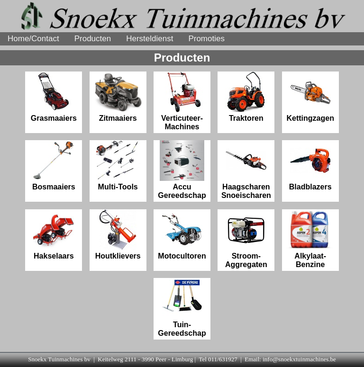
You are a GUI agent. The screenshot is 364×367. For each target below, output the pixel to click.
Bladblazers (310, 165)
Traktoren (246, 97)
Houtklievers (118, 234)
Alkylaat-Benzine (310, 239)
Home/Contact (33, 38)
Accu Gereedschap (182, 169)
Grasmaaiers (53, 97)
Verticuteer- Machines (182, 101)
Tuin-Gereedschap (182, 307)
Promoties (206, 38)
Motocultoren (182, 234)
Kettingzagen (310, 97)
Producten (92, 38)
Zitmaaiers (118, 97)
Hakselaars (53, 234)
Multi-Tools (118, 165)
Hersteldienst (149, 38)
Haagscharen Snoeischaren (246, 169)
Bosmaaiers (53, 165)
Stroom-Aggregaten (246, 239)
